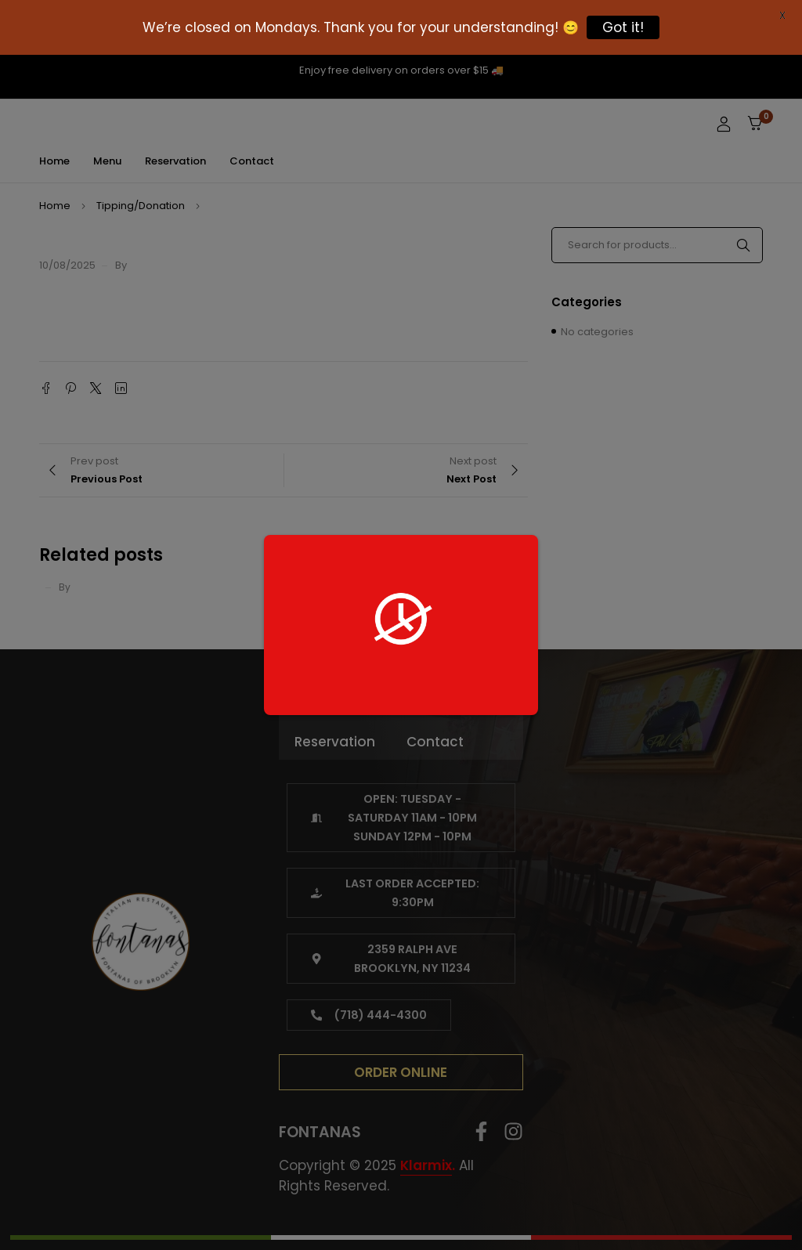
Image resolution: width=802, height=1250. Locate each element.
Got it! (623, 27)
